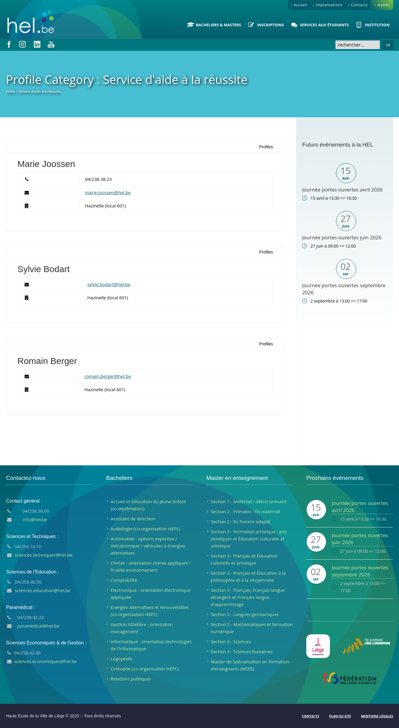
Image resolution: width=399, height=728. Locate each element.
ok (388, 45)
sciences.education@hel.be (43, 590)
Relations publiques (131, 679)
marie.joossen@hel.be (108, 192)
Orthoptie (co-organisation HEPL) (144, 669)
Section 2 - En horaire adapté (240, 521)
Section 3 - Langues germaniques (245, 614)
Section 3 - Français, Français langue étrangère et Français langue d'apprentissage (248, 597)
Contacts (310, 716)
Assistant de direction (133, 518)
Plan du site (340, 716)
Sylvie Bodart (43, 269)
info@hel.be (34, 519)
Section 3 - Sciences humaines (241, 651)
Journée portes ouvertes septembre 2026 (360, 571)
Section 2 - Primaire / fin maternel (245, 511)
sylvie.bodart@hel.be (108, 284)
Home (10, 92)
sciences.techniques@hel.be (43, 555)
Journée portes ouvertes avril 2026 (342, 189)
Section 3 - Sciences (231, 641)
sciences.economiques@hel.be (45, 661)
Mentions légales (377, 716)
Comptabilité (124, 580)
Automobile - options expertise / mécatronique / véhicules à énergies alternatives (148, 546)
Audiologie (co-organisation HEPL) (145, 529)
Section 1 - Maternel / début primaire (249, 501)
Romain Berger (47, 361)
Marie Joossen (46, 164)
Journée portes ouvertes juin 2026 (341, 237)
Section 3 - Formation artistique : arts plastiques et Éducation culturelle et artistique (249, 539)
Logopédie (121, 659)
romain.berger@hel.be (107, 376)
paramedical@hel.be (38, 626)
